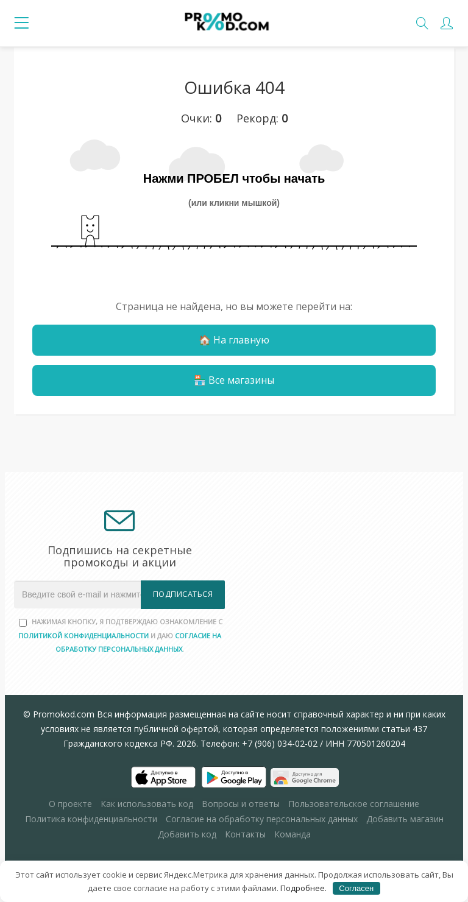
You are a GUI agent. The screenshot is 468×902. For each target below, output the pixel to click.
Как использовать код (147, 803)
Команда (292, 834)
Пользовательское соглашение (353, 803)
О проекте (70, 803)
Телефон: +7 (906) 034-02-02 (258, 743)
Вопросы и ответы (241, 803)
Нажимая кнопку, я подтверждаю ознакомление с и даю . (120, 635)
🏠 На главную (234, 340)
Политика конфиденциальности (91, 819)
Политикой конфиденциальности (83, 635)
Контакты (245, 834)
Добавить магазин (405, 819)
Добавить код (187, 834)
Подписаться (183, 594)
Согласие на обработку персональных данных (262, 819)
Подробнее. (303, 888)
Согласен (356, 888)
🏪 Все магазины (234, 380)
